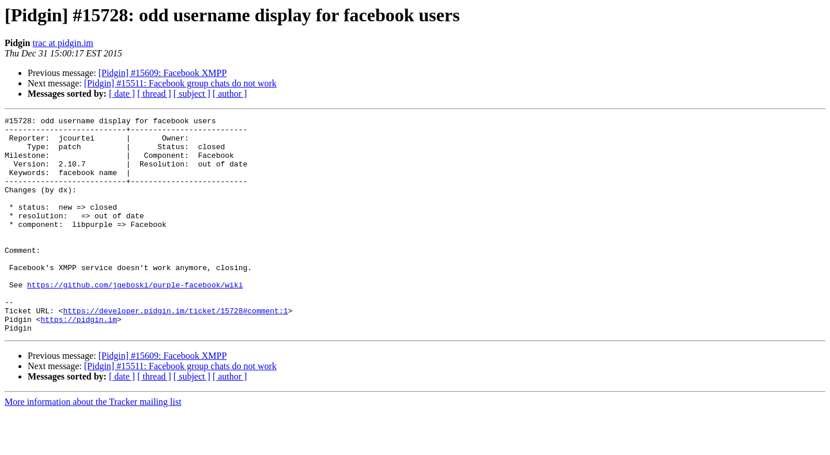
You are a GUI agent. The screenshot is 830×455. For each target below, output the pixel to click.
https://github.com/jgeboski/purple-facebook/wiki (135, 319)
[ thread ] (154, 93)
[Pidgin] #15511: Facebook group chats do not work (180, 83)
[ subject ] (191, 93)
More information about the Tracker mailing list (93, 445)
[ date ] (122, 93)
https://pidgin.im (78, 360)
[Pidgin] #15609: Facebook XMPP (163, 73)
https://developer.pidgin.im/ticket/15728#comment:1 (175, 350)
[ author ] (230, 93)
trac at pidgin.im (62, 43)
